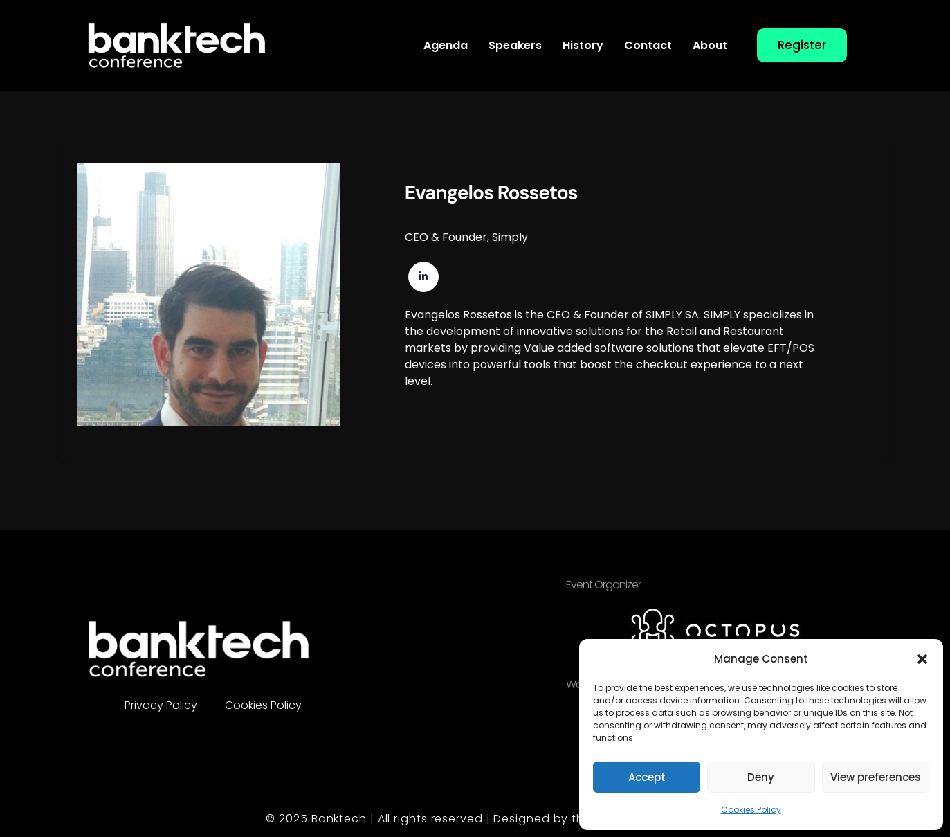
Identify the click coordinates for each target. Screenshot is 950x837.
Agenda (445, 45)
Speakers (515, 45)
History (583, 45)
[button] (922, 659)
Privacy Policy (161, 705)
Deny (760, 777)
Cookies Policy (751, 810)
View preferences (875, 777)
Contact (648, 45)
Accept (647, 777)
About (710, 45)
